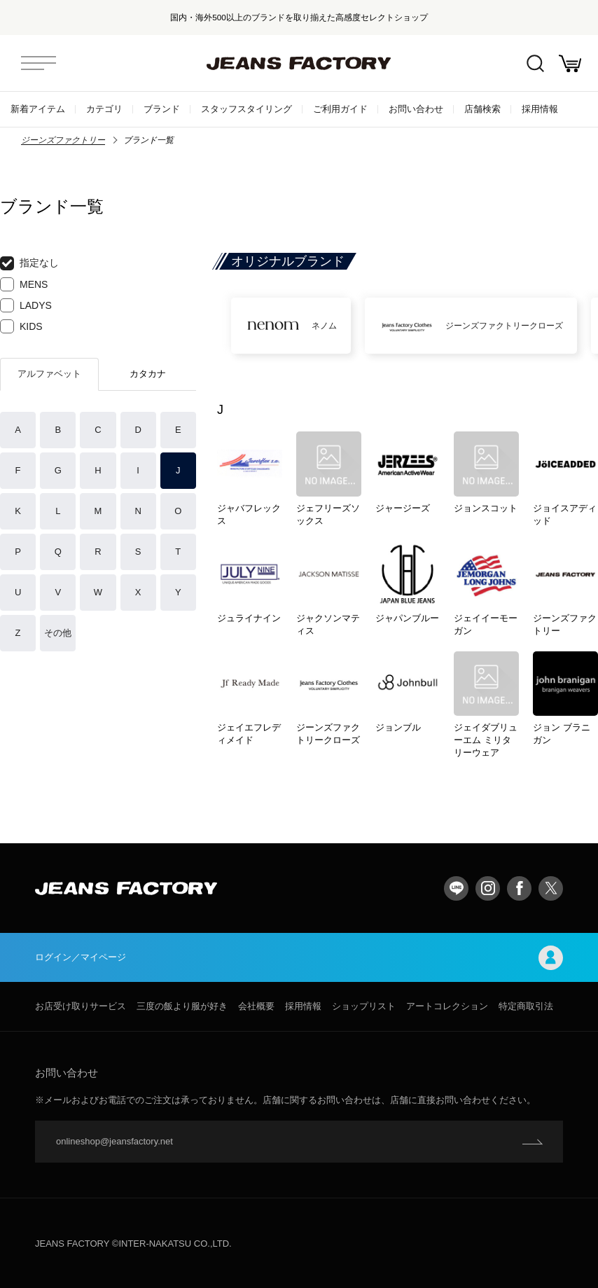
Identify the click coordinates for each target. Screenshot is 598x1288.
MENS (24, 284)
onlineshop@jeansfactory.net (114, 1141)
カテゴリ (104, 109)
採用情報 (540, 109)
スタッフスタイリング (246, 109)
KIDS (21, 326)
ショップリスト (364, 1006)
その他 (57, 633)
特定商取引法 (526, 1006)
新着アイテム (38, 109)
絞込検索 (535, 63)
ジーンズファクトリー (63, 140)
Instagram (487, 888)
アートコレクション (447, 1006)
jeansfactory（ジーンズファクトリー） (299, 63)
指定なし (29, 263)
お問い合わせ (416, 109)
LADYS (26, 305)
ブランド (162, 109)
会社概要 (256, 1006)
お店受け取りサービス (80, 1006)
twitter (550, 888)
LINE (456, 888)
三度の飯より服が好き (182, 1006)
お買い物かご (570, 63)
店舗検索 (482, 109)
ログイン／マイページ (299, 958)
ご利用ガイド (340, 109)
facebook (519, 888)
